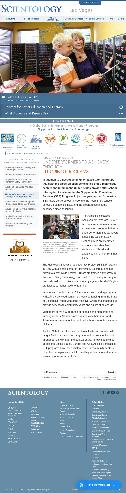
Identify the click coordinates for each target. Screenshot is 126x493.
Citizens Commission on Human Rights (101, 477)
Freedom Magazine (99, 445)
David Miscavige (98, 424)
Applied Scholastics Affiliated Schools (19, 188)
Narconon (63, 139)
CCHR (101, 139)
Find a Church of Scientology (71, 436)
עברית (11, 425)
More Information (67, 430)
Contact (63, 433)
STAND (94, 448)
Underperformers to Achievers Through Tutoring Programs (19, 195)
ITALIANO (35, 429)
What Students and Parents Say (26, 113)
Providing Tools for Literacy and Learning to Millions (20, 168)
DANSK (11, 419)
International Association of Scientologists (102, 441)
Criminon (50, 140)
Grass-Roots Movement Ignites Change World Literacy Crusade (20, 203)
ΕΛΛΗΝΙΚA (35, 426)
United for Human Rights (101, 470)
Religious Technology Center (103, 428)
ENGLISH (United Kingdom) (15, 414)
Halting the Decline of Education (20, 175)
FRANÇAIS (12, 422)
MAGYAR (34, 408)
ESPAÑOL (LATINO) (39, 417)
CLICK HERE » (19, 260)
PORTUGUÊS (36, 432)
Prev (57, 121)
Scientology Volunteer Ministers (100, 435)
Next (69, 121)
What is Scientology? (53, 19)
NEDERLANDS (14, 439)
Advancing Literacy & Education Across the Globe (20, 210)
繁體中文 (11, 435)
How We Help (7, 148)
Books (121, 19)
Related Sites (91, 2)
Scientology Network (100, 412)
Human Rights (88, 140)
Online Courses (66, 427)
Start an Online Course (101, 431)
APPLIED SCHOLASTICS (37, 153)
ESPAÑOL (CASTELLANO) (37, 422)
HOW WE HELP (16, 153)
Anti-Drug (75, 139)
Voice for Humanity (67, 414)
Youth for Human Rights (101, 473)
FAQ (111, 19)
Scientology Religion (100, 415)
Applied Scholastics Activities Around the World (19, 217)
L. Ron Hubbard (31, 19)
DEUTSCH (12, 442)
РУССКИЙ (12, 432)
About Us (10, 19)
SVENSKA (35, 414)
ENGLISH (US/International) (15, 409)
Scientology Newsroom (101, 421)
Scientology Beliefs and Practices (69, 410)
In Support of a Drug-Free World (102, 465)
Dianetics (95, 409)
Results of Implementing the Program (18, 224)
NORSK (34, 411)
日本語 (10, 429)
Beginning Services (74, 19)
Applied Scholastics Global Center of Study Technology (18, 180)
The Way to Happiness (21, 140)
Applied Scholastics (35, 141)
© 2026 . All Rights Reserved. (32, 490)
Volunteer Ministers (95, 19)
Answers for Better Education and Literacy (33, 107)
